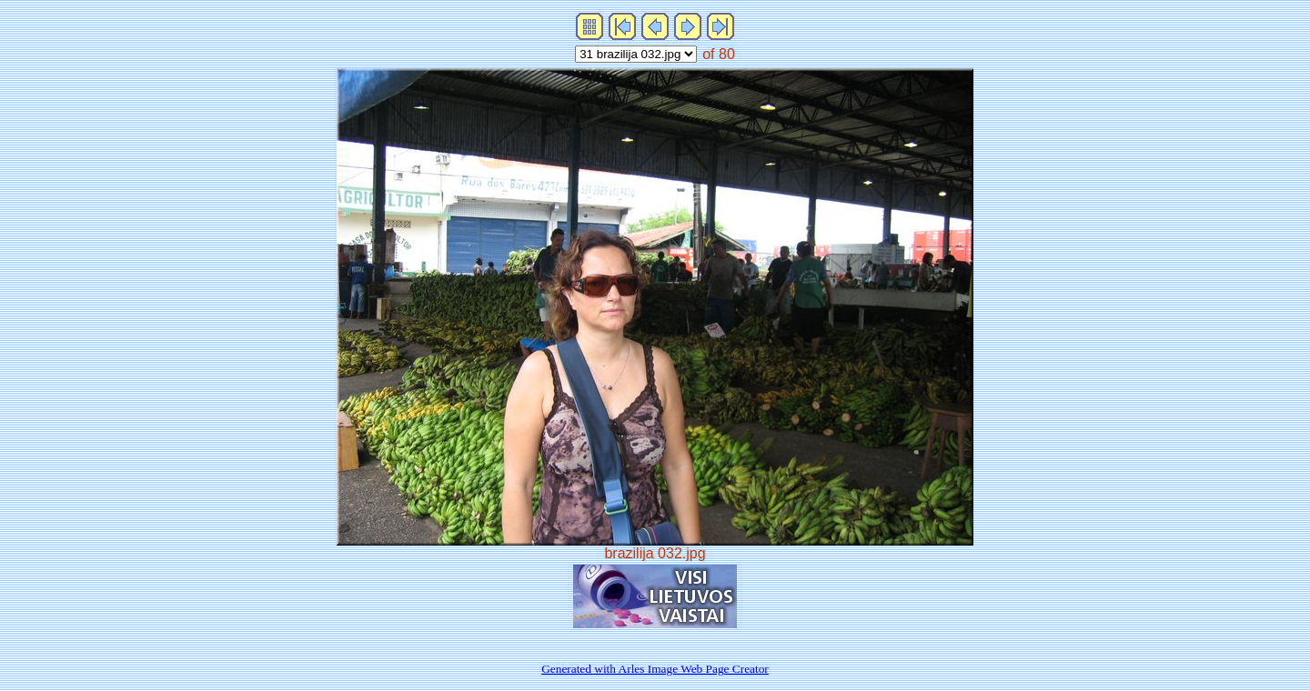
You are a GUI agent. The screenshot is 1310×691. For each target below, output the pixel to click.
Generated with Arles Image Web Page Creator (655, 669)
